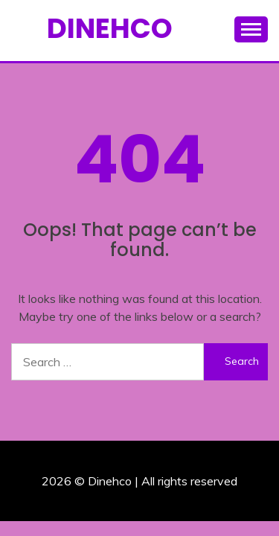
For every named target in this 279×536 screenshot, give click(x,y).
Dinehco (110, 28)
